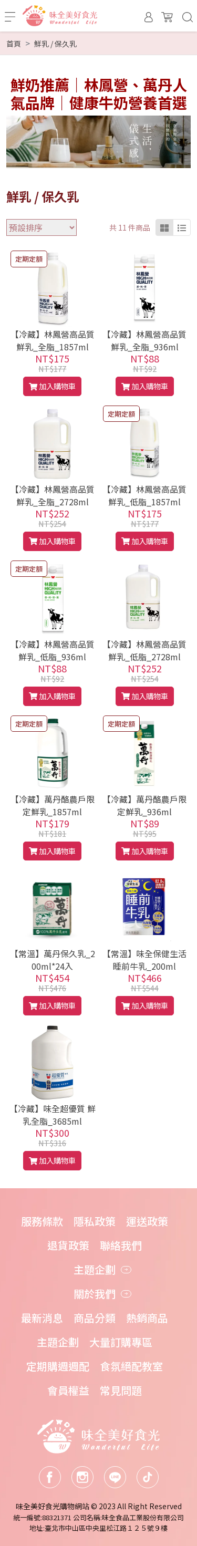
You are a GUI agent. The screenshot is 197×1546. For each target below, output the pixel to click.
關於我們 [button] (95, 1293)
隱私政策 (95, 1221)
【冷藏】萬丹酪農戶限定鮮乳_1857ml (53, 805)
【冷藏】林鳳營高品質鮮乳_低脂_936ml (53, 650)
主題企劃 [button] (95, 1269)
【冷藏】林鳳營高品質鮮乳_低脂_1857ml (144, 495)
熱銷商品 (147, 1317)
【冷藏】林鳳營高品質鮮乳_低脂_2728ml (144, 650)
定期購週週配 (57, 1366)
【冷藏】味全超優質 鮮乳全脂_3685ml (52, 1114)
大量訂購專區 (120, 1342)
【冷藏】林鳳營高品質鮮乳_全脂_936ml (144, 340)
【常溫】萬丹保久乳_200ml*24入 (52, 959)
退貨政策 (68, 1245)
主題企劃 (58, 1342)
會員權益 (68, 1390)
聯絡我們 (121, 1245)
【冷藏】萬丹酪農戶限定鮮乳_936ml (144, 805)
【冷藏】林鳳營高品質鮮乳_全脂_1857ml (53, 340)
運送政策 (147, 1221)
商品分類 (95, 1317)
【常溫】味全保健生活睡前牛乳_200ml (144, 959)
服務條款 (42, 1221)
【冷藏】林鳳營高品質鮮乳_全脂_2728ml (53, 495)
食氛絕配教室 (131, 1366)
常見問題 (121, 1390)
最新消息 (42, 1317)
